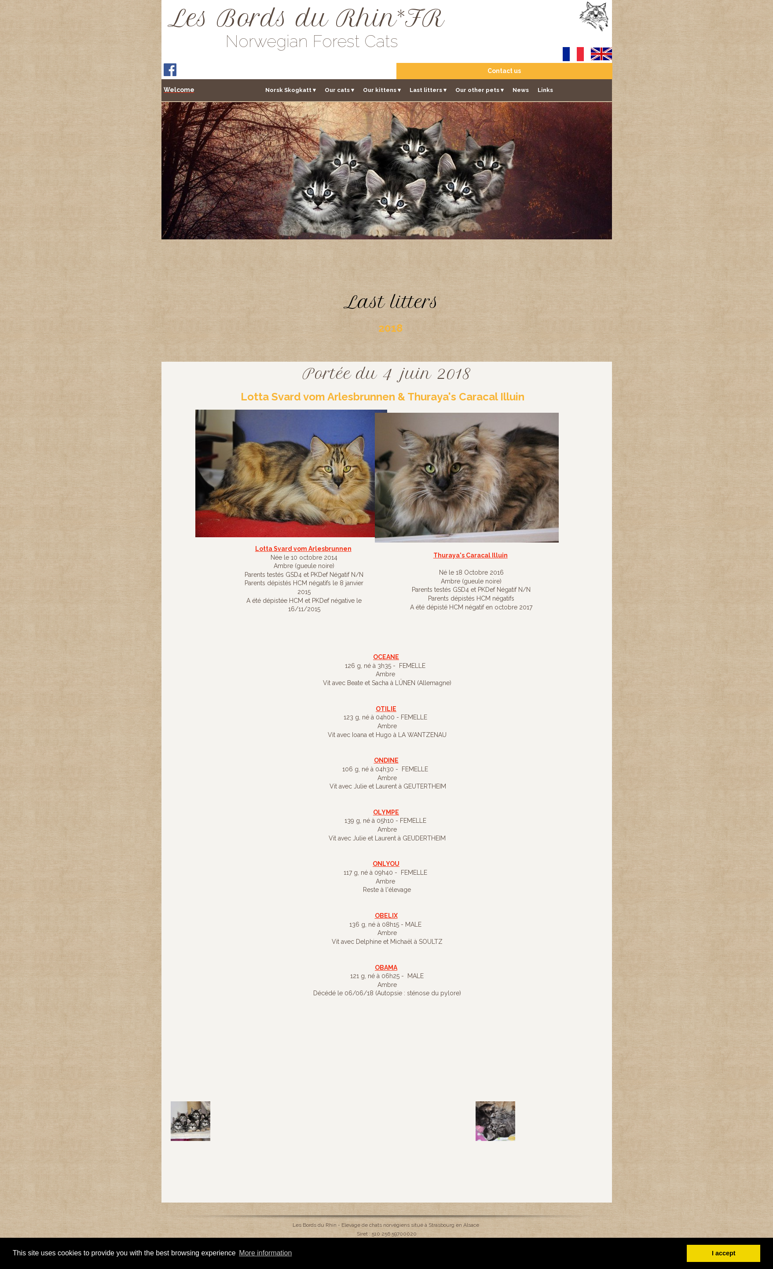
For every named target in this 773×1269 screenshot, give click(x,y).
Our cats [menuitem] (339, 90)
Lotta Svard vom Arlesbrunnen (303, 548)
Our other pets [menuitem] (479, 90)
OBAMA (386, 967)
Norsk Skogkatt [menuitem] (290, 90)
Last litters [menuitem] (428, 90)
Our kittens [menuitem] (382, 90)
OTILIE (386, 708)
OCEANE (386, 656)
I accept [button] (724, 1253)
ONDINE (386, 760)
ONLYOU (386, 863)
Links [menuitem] (545, 89)
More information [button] (265, 1253)
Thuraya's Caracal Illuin (470, 555)
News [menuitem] (521, 89)
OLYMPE (386, 812)
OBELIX (386, 915)
